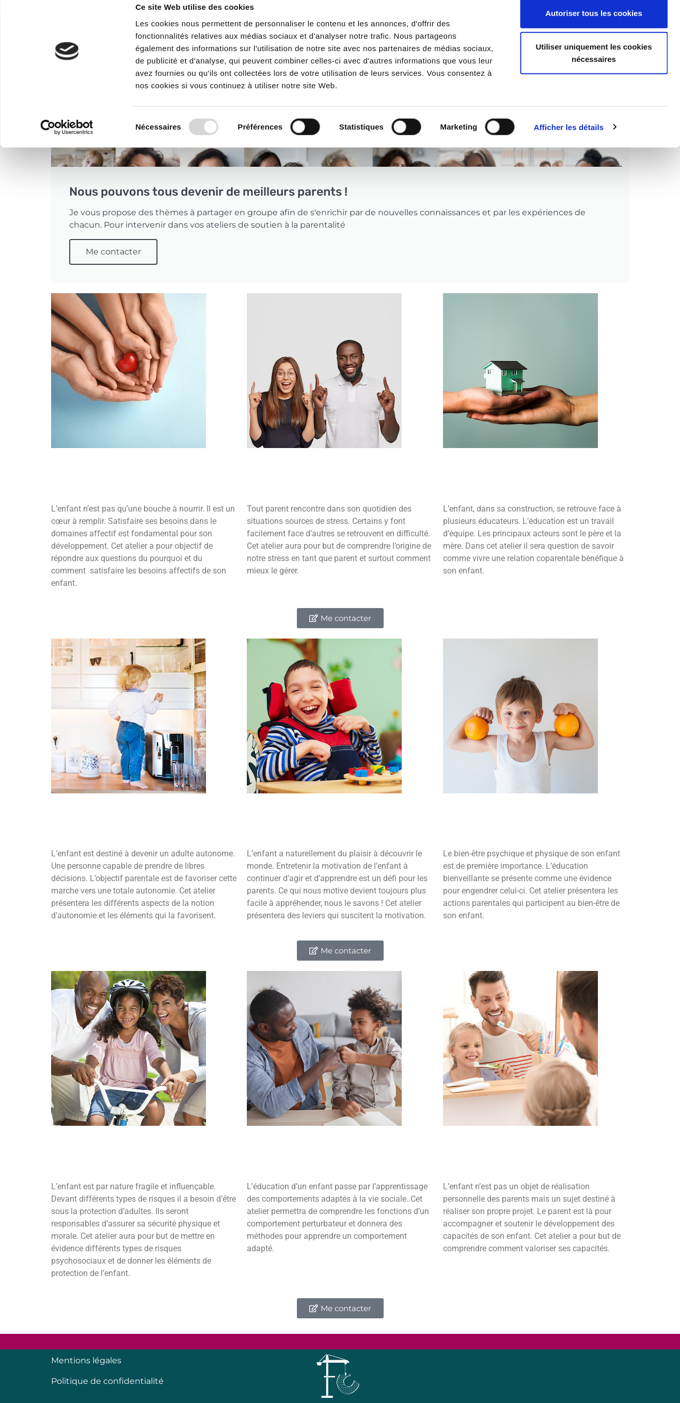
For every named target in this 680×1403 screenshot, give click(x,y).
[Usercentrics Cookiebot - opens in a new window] (67, 141)
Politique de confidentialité (107, 1381)
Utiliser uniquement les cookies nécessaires (593, 67)
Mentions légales (86, 1360)
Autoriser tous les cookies (593, 27)
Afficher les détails (569, 141)
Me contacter (113, 252)
